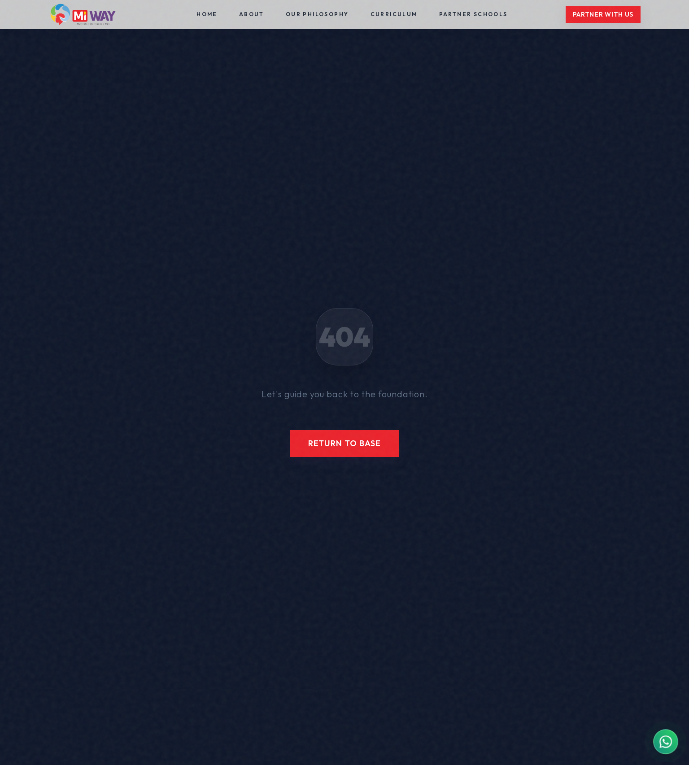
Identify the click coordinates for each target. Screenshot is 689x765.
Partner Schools (473, 14)
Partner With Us (603, 14)
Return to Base (344, 443)
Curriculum (394, 14)
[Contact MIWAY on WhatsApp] (665, 741)
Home (207, 14)
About (251, 14)
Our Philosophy (317, 14)
